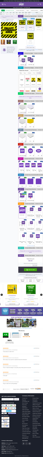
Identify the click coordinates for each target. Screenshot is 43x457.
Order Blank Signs (26, 413)
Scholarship (35, 421)
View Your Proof (25, 429)
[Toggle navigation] (3, 4)
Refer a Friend (36, 408)
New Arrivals (25, 403)
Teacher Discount (36, 411)
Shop (12, 16)
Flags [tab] (25, 72)
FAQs (23, 421)
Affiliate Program (36, 404)
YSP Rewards (35, 430)
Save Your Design (23, 280)
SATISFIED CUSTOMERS (21, 317)
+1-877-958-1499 (11, 48)
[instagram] (29, 443)
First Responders (36, 416)
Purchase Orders (26, 416)
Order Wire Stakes (26, 411)
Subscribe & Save (36, 423)
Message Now (9, 451)
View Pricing (12, 297)
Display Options (16, 389)
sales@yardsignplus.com (10, 447)
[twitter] (26, 443)
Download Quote (38, 280)
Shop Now (24, 404)
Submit (16, 399)
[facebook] (23, 443)
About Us (24, 435)
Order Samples (25, 409)
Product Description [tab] (20, 10)
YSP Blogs (35, 431)
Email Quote (30, 280)
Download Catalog (37, 425)
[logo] (21, 4)
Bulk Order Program (37, 406)
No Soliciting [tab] (19, 72)
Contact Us (3, 19)
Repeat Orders (25, 414)
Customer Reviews (26, 431)
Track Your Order (26, 428)
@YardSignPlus (10, 453)
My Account (25, 423)
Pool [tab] (34, 72)
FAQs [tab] (28, 10)
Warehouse (7, 16)
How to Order (25, 420)
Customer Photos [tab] (34, 10)
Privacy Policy (36, 398)
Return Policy (36, 433)
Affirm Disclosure (36, 437)
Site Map (34, 435)
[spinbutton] (22, 29)
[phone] (5, 4)
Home (2, 16)
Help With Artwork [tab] (34, 70)
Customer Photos (26, 433)
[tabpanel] (30, 82)
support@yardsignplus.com (12, 449)
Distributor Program (37, 409)
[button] (38, 4)
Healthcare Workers (37, 413)
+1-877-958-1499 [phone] (26, 7)
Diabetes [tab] (29, 72)
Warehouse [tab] (39, 72)
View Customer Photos (16, 328)
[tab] (7, 10)
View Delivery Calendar (27, 328)
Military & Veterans (37, 415)
